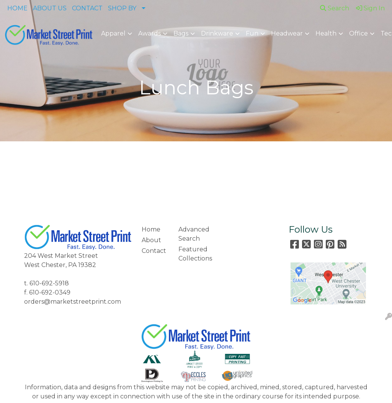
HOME (17, 8)
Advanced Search (192, 234)
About (151, 240)
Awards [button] (149, 33)
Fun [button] (252, 33)
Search (334, 8)
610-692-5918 (49, 283)
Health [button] (325, 33)
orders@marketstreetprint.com (72, 301)
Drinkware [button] (217, 33)
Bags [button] (180, 33)
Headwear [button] (287, 33)
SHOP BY (122, 8)
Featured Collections (192, 254)
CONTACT (87, 8)
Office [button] (358, 33)
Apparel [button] (113, 33)
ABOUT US (50, 8)
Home (151, 229)
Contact (154, 250)
